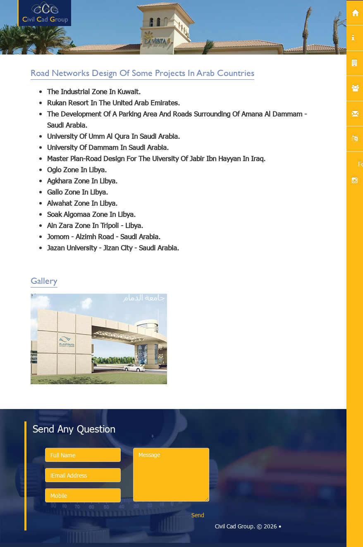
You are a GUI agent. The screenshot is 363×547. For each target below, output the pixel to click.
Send (197, 515)
